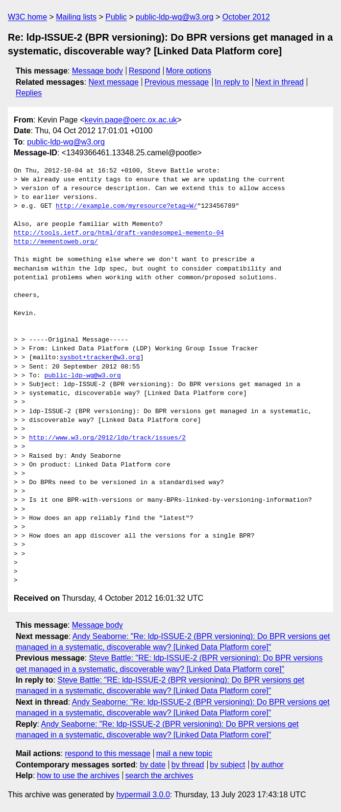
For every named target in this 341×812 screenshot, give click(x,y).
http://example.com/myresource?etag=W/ (126, 206)
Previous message (177, 82)
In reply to (232, 82)
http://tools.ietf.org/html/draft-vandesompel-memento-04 (119, 233)
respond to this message (107, 753)
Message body (97, 71)
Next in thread (279, 82)
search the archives (159, 775)
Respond (144, 71)
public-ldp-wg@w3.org (175, 17)
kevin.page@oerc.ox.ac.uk (131, 120)
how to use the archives (78, 775)
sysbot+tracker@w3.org (100, 357)
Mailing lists (76, 17)
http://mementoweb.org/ (56, 242)
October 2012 (246, 17)
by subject (227, 765)
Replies (29, 93)
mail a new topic (184, 753)
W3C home (27, 17)
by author (267, 765)
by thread (187, 765)
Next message (114, 82)
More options (189, 71)
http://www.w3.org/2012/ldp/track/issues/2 (107, 438)
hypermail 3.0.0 (143, 794)
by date (152, 765)
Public (116, 17)
